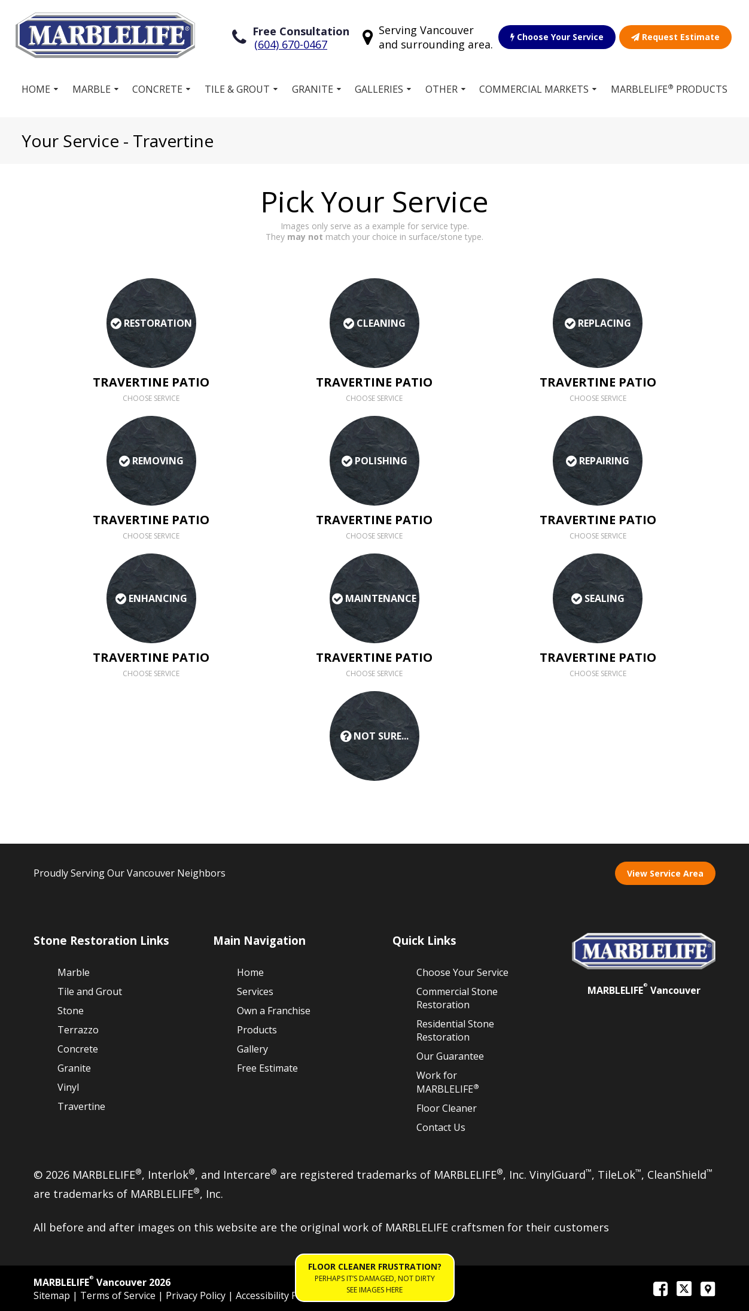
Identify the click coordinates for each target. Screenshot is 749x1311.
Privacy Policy (197, 1295)
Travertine (81, 1106)
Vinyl (68, 1087)
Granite (312, 89)
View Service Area (665, 873)
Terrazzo (78, 1029)
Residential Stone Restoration (455, 1030)
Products (257, 1029)
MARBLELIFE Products (669, 89)
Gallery (252, 1049)
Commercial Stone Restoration (457, 998)
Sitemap (53, 1295)
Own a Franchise (273, 1010)
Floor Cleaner (446, 1108)
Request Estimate (675, 36)
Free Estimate (267, 1068)
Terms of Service (119, 1295)
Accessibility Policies (280, 1295)
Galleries (379, 89)
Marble (91, 89)
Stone (70, 1010)
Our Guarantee (450, 1056)
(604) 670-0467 (290, 44)
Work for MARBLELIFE (447, 1082)
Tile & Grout (237, 89)
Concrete (157, 89)
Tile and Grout (89, 991)
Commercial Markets (534, 89)
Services (255, 991)
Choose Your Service (557, 36)
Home (36, 89)
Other (441, 89)
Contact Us (440, 1127)
